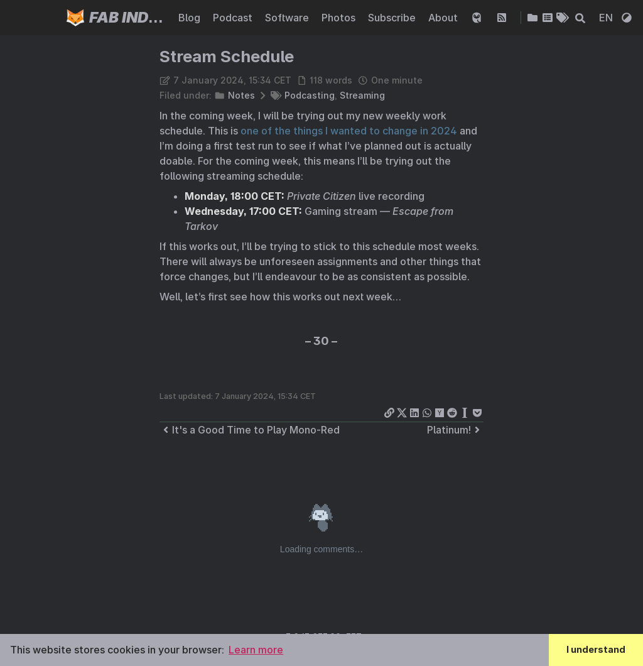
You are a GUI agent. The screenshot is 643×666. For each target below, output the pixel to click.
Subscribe (393, 17)
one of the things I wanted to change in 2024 (348, 130)
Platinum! (455, 429)
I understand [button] (595, 649)
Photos (340, 17)
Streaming (362, 95)
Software (288, 17)
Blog (190, 17)
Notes (241, 95)
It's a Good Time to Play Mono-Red (249, 429)
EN (607, 17)
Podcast (234, 17)
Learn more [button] (256, 649)
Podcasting (309, 95)
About (444, 17)
